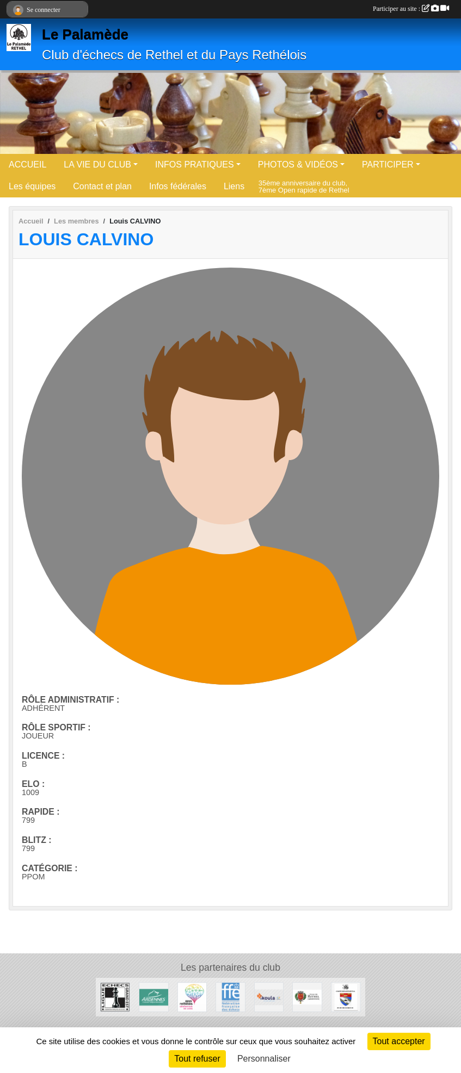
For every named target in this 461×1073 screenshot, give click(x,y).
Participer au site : (411, 9)
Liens (234, 186)
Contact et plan (102, 186)
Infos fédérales (177, 186)
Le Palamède (85, 34)
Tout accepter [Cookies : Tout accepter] (399, 1041)
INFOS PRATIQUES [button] (194, 164)
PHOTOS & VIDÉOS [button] (298, 164)
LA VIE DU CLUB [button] (97, 164)
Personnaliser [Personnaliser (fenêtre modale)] (264, 1058)
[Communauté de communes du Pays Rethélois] (192, 996)
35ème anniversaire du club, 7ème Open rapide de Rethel (304, 186)
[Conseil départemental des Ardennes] (154, 996)
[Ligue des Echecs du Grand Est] (115, 996)
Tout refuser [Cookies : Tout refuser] (197, 1058)
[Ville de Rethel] (307, 996)
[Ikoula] (269, 996)
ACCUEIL (27, 164)
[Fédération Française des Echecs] (230, 996)
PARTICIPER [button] (388, 164)
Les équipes (32, 186)
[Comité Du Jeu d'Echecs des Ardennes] (346, 996)
